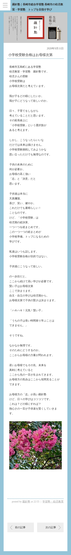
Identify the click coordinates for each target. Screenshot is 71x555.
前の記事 (20, 527)
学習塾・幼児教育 (53, 501)
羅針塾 (26, 501)
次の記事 (50, 527)
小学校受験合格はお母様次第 (30, 55)
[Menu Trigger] (5, 5)
